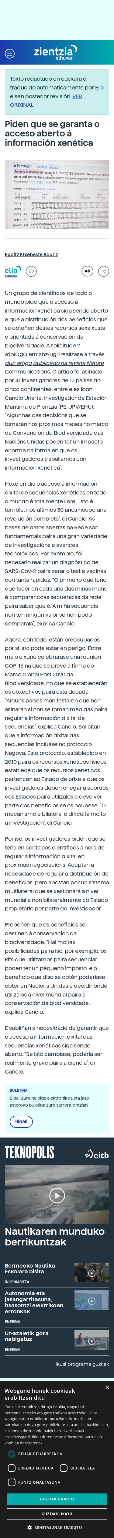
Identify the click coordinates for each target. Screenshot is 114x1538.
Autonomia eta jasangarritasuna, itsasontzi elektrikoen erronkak (34, 1302)
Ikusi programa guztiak (82, 1364)
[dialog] (57, 1459)
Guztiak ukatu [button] (57, 1513)
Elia (99, 87)
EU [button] (31, 271)
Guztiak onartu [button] (57, 1499)
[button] (10, 53)
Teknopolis (29, 1151)
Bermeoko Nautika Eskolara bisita (30, 1268)
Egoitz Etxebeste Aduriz (31, 254)
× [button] (107, 1388)
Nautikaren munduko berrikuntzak (55, 1237)
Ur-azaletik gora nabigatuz (27, 1336)
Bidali (21, 1121)
